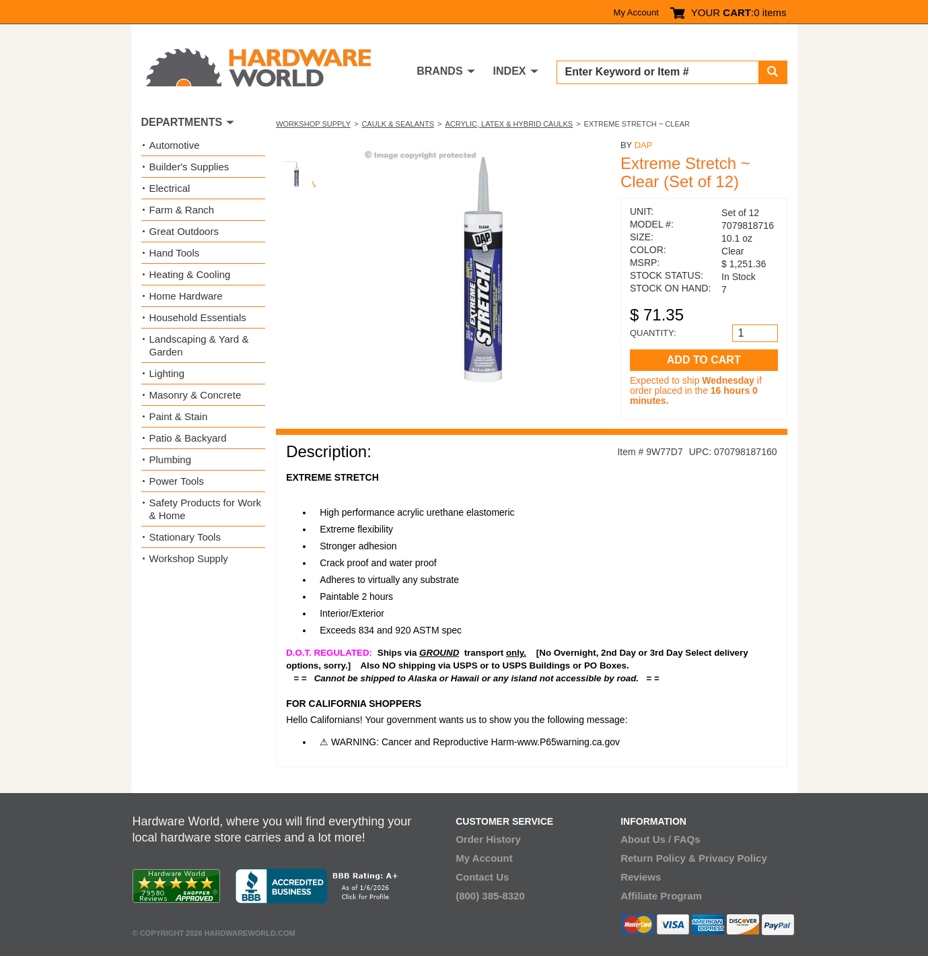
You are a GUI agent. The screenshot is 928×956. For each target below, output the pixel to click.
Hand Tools (174, 253)
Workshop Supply (313, 124)
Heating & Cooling (190, 274)
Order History (488, 839)
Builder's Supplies (189, 166)
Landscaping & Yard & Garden (199, 345)
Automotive (174, 145)
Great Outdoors (184, 231)
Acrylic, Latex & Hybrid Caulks (509, 124)
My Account (636, 12)
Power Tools (176, 481)
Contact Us (482, 877)
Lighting (167, 373)
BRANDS (439, 71)
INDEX (509, 71)
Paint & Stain (178, 416)
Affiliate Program (661, 895)
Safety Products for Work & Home (205, 509)
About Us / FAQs (660, 839)
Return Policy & (658, 858)
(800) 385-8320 (490, 895)
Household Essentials (197, 317)
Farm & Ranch (182, 209)
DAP (644, 145)
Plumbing (170, 459)
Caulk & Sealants (397, 124)
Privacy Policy (733, 858)
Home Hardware (186, 296)
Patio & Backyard (188, 438)
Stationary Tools (185, 537)
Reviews (640, 877)
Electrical (169, 188)
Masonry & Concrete (195, 395)
